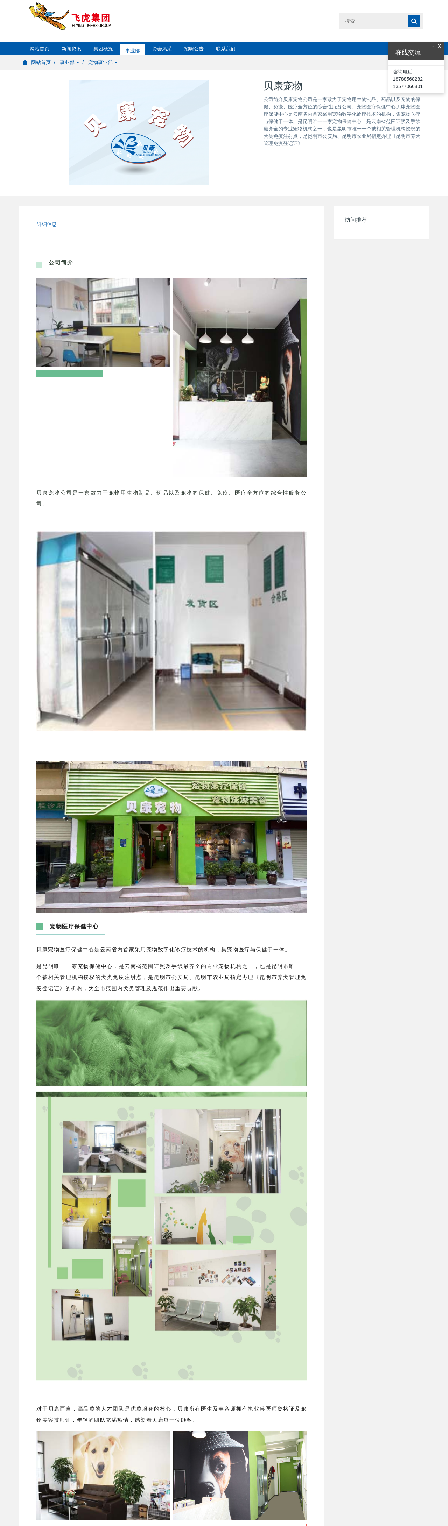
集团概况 (103, 48)
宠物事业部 (103, 62)
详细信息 (47, 224)
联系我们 (226, 48)
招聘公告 (194, 48)
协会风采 (162, 48)
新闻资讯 (71, 48)
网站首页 (39, 48)
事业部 (132, 48)
